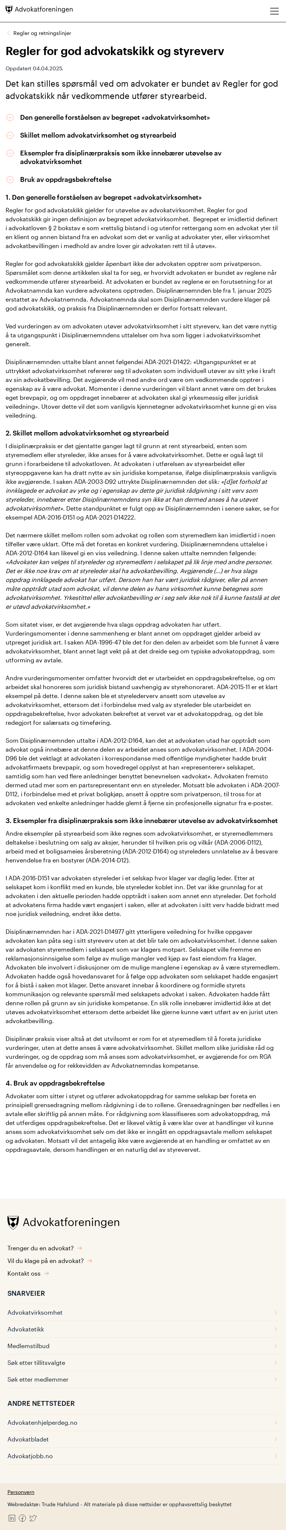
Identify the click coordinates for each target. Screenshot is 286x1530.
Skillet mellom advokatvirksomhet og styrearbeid (98, 135)
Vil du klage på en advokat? (50, 1260)
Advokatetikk (143, 1329)
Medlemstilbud (143, 1345)
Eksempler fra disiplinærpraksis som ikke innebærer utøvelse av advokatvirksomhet (121, 157)
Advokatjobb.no (143, 1455)
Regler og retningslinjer (42, 33)
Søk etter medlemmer (143, 1379)
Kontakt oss (28, 1273)
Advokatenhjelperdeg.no (143, 1422)
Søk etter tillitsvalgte (143, 1362)
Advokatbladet (143, 1439)
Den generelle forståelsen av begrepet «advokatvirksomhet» (115, 117)
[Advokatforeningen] (39, 10)
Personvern (20, 1492)
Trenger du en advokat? (45, 1247)
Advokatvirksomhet (143, 1312)
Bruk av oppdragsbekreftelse (65, 179)
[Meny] (274, 11)
